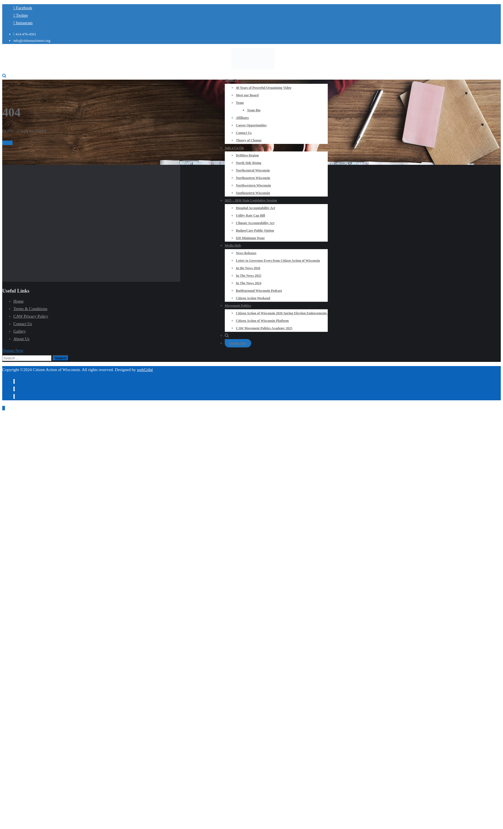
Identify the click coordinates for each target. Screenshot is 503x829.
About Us (21, 339)
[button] (12, 350)
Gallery (19, 331)
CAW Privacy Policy (30, 316)
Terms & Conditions (30, 308)
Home (7, 143)
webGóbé (145, 369)
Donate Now (238, 343)
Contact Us (22, 324)
